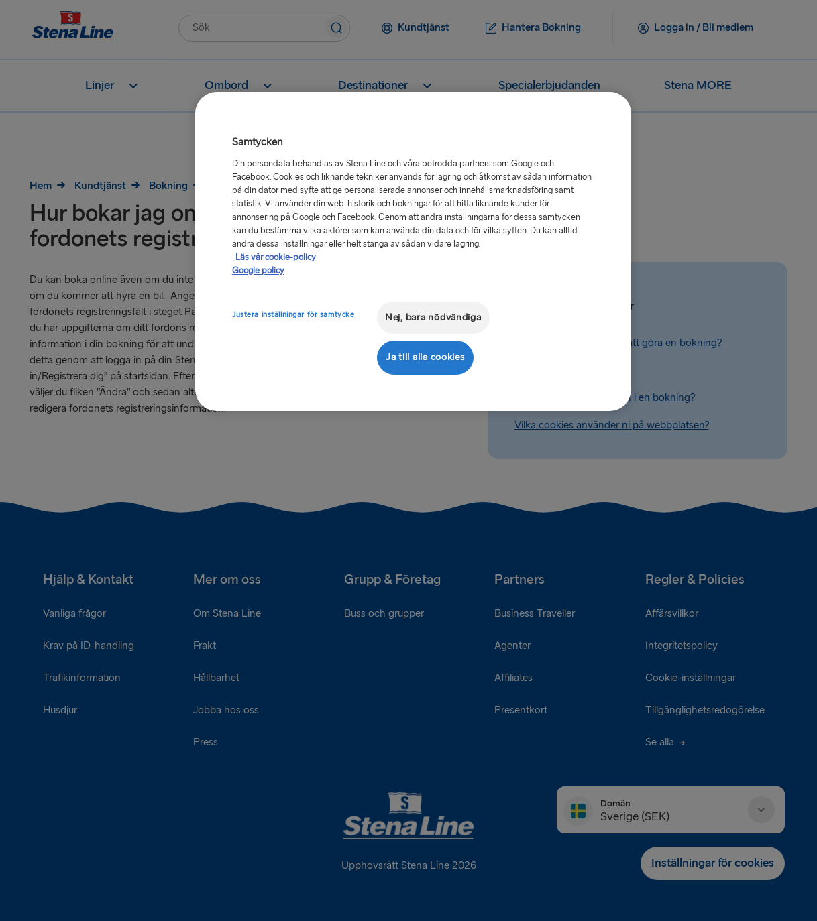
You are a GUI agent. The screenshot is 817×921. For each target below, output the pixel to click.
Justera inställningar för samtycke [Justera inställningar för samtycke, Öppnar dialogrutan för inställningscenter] (293, 314)
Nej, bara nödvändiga (433, 317)
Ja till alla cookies (425, 357)
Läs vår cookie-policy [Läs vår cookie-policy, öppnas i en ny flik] (275, 257)
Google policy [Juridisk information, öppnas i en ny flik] (258, 270)
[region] (413, 251)
